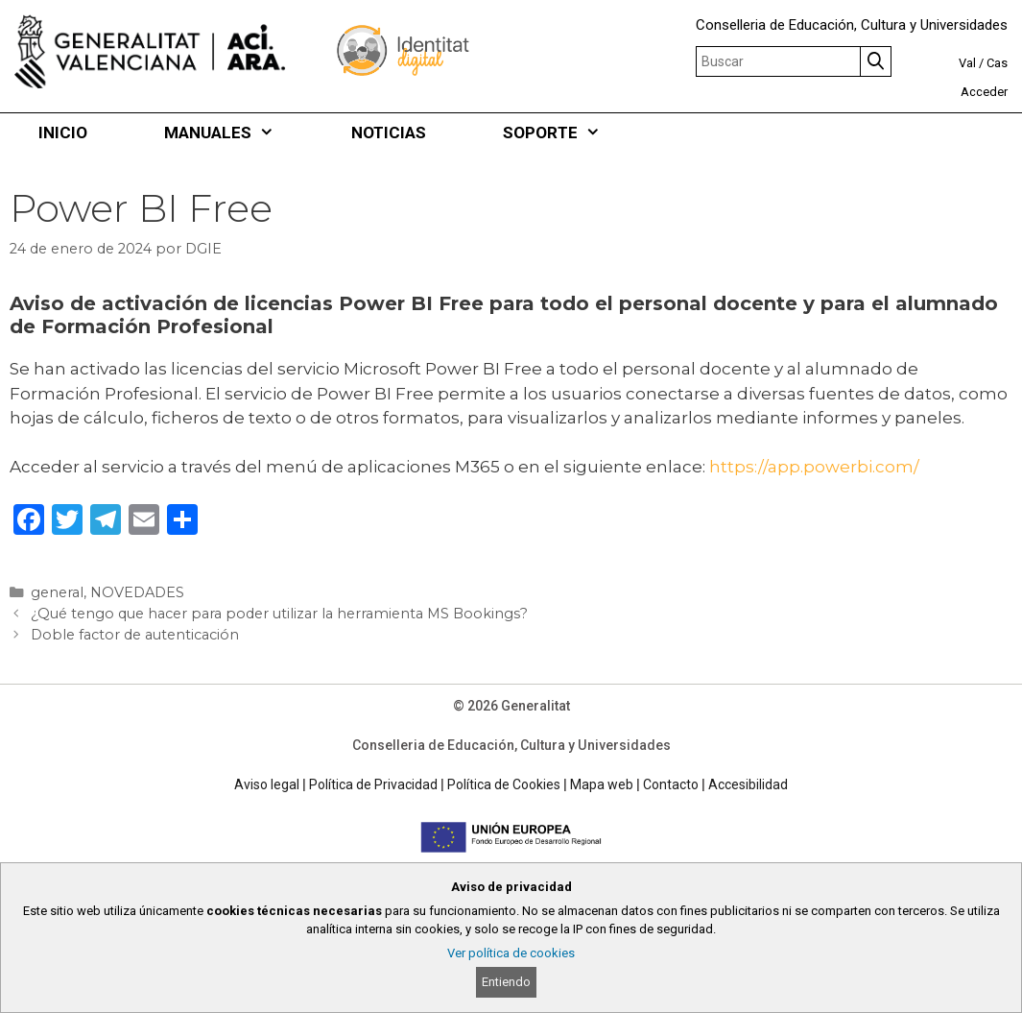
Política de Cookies (503, 784)
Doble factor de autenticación (135, 634)
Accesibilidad (748, 784)
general (57, 592)
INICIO (62, 132)
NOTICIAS (388, 132)
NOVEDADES (137, 592)
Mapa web (601, 784)
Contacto (671, 784)
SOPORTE (571, 132)
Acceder (984, 91)
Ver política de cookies (511, 953)
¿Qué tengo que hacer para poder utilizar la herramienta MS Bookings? (279, 613)
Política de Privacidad (373, 784)
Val (967, 63)
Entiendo (506, 982)
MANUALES (238, 132)
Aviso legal (266, 784)
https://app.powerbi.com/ (814, 466)
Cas (997, 63)
